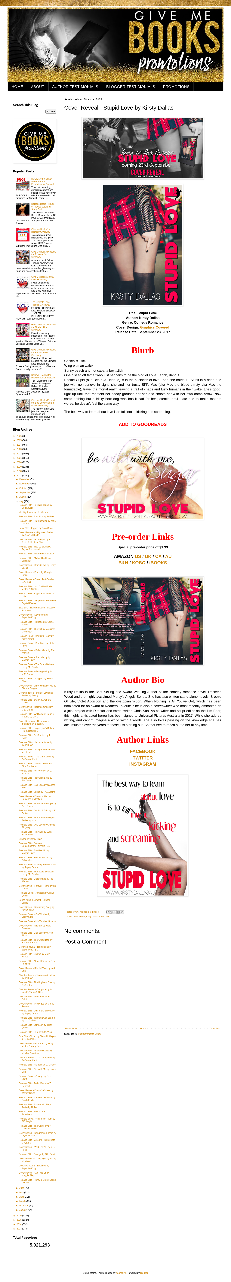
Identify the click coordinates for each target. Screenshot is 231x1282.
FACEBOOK (143, 751)
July (21, 501)
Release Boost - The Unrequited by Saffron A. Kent (36, 758)
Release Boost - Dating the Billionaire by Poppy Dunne (37, 865)
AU (168, 556)
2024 (19, 445)
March (22, 1201)
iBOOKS (158, 562)
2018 (19, 471)
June (22, 1188)
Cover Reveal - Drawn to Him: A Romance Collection (35, 797)
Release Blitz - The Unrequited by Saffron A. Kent (35, 941)
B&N (123, 562)
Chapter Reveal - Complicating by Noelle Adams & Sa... (35, 990)
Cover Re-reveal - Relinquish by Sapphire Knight (35, 948)
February (24, 1205)
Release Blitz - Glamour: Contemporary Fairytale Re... (35, 844)
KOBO (139, 562)
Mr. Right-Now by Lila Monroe (33, 512)
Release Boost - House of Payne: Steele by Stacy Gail (42, 207)
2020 (19, 462)
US (138, 556)
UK (148, 556)
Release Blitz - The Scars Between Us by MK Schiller (36, 873)
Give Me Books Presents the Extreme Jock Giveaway (43, 254)
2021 (19, 458)
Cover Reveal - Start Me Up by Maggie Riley (34, 1174)
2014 (19, 1224)
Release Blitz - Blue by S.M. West (35, 1032)
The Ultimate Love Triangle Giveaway (40, 303)
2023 (19, 449)
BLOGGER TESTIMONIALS (130, 87)
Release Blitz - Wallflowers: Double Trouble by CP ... (36, 715)
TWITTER (143, 757)
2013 (19, 1228)
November (24, 483)
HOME (17, 87)
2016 (19, 1215)
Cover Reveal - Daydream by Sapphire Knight (33, 616)
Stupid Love (104, 916)
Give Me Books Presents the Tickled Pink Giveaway (43, 327)
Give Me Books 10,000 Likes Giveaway (42, 278)
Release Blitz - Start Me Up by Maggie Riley (34, 851)
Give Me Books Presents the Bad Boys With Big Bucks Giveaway (43, 403)
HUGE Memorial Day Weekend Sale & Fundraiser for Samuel (42, 181)
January (23, 1210)
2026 (19, 436)
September (25, 492)
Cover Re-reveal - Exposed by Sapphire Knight (34, 1167)
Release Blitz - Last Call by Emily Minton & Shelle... (35, 587)
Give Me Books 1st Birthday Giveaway (40, 230)
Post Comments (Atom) (89, 1034)
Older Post (215, 1028)
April (21, 1197)
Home (143, 1028)
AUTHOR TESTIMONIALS (75, 87)
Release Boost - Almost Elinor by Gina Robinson (35, 765)
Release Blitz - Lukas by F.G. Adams (37, 792)
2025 (19, 440)
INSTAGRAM (142, 764)
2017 (19, 475)
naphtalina (121, 1273)
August (23, 497)
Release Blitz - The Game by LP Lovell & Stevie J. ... (35, 1127)
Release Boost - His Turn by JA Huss (37, 921)
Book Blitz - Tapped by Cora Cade (36, 528)
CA (158, 556)
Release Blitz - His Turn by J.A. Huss (37, 1064)
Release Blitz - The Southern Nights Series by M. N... (37, 819)
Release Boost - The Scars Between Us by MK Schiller (37, 665)
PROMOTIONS (176, 87)
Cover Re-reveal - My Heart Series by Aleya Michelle (36, 533)
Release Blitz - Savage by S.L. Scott (37, 1154)
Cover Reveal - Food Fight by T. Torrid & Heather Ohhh (35, 541)
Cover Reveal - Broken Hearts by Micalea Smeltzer (35, 1052)
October (23, 488)
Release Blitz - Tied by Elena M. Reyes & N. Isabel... (35, 548)
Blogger (144, 1273)
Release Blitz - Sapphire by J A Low (36, 516)
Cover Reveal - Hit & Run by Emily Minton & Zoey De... (36, 1044)
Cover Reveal (79, 916)
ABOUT (37, 87)
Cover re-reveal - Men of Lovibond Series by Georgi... (36, 694)
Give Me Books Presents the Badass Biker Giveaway (43, 352)
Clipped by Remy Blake (30, 839)
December (24, 479)
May (21, 1192)
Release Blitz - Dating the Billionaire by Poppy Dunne (37, 1012)
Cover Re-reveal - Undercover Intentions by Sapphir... (34, 722)
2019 (19, 466)
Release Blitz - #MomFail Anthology (36, 553)
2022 (19, 453)
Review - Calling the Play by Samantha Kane (43, 376)
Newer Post (71, 1028)
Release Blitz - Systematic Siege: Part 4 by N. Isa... (35, 1105)
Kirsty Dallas (91, 916)
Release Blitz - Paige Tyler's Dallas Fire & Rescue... (36, 729)
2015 (19, 1220)
